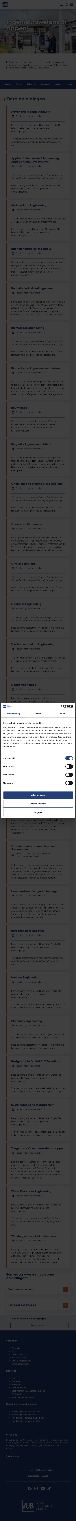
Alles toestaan (38, 795)
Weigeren (38, 812)
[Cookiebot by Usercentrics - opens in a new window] (61, 706)
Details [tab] (38, 714)
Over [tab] (62, 714)
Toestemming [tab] (13, 714)
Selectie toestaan (38, 803)
